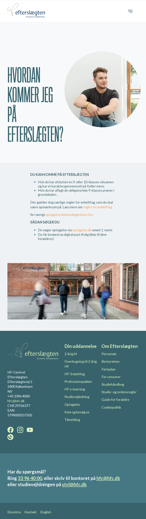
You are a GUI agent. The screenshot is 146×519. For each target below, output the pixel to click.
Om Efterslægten (120, 346)
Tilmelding (72, 420)
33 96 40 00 (30, 478)
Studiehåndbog (113, 384)
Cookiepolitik (111, 407)
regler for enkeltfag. (97, 207)
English (45, 512)
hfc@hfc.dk (16, 401)
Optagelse (72, 404)
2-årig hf (70, 354)
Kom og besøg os (76, 412)
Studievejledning (76, 397)
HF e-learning (74, 389)
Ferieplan (109, 369)
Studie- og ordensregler (119, 392)
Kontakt (31, 512)
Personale (109, 354)
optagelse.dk (81, 230)
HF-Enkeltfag (74, 374)
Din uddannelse (80, 346)
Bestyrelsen (111, 361)
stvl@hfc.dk (74, 484)
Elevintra (14, 512)
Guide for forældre (115, 399)
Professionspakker (78, 381)
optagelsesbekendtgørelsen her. (70, 214)
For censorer (111, 377)
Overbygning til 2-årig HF (80, 363)
